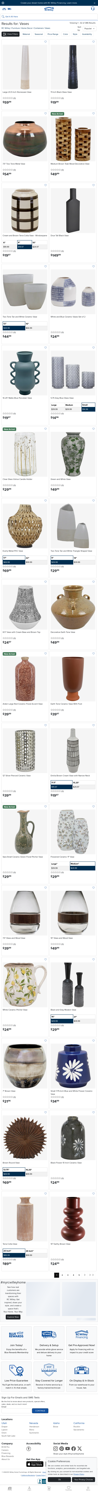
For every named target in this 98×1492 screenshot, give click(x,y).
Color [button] (65, 34)
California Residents (28, 1475)
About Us (6, 1459)
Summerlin (34, 1433)
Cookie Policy (40, 1475)
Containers (39, 28)
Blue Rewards (8, 1456)
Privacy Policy (79, 1474)
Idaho (56, 1423)
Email (4, 1407)
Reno (31, 1429)
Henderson (34, 1426)
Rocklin (77, 1426)
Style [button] (75, 34)
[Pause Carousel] (3, 3)
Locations (7, 1419)
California (79, 1423)
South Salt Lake (8, 1436)
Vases (47, 28)
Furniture (16, 28)
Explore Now (13, 1317)
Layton (5, 1429)
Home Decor (27, 28)
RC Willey (6, 28)
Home (44, 1472)
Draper (5, 1426)
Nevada (33, 1423)
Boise (55, 1426)
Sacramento (79, 1429)
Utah (4, 1423)
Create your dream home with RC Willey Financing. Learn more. (49, 3)
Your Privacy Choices (83, 1479)
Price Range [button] (53, 34)
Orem (4, 1433)
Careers (5, 1450)
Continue (40, 1411)
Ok (59, 1479)
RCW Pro (5, 1447)
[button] (11, 34)
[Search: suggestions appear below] (49, 17)
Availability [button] (87, 34)
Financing (6, 1453)
